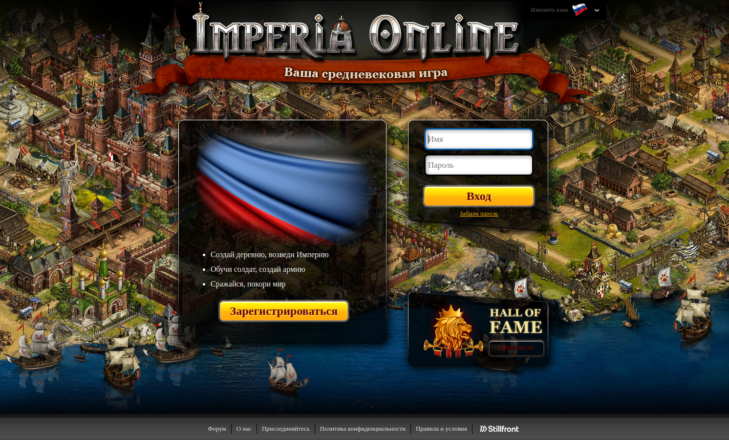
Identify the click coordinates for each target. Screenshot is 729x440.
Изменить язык (560, 10)
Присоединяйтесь (286, 428)
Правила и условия (441, 428)
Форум (217, 428)
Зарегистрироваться (284, 311)
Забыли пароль (479, 213)
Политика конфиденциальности (363, 428)
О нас (244, 428)
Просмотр (516, 348)
